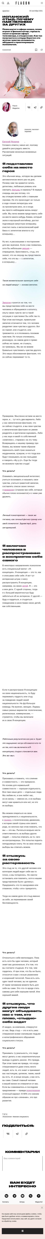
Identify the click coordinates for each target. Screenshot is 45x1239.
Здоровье (5, 11)
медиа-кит (39, 1202)
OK (23, 1231)
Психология (6, 50)
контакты (5, 1202)
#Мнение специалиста (21, 1117)
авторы (22, 1202)
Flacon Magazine (15, 107)
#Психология (7, 1117)
